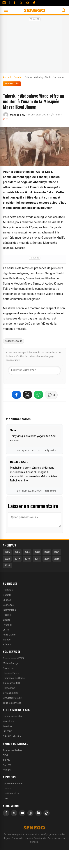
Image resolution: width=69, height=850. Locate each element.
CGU (5, 798)
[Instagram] (30, 813)
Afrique (7, 644)
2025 (17, 552)
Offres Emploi (10, 693)
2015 (56, 558)
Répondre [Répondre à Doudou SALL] (50, 490)
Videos (6, 639)
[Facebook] (14, 2)
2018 (27, 558)
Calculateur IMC (11, 683)
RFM (5, 755)
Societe (7, 595)
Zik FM (6, 760)
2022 (46, 552)
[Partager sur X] (27, 395)
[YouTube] (27, 2)
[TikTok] (46, 813)
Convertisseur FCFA (13, 658)
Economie (8, 604)
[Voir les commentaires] (51, 395)
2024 (27, 552)
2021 (56, 552)
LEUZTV (7, 731)
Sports (6, 619)
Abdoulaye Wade (13, 341)
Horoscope (9, 688)
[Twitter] (21, 2)
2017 (37, 558)
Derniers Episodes (12, 716)
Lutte (6, 629)
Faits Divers (9, 634)
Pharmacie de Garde (14, 678)
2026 (7, 552)
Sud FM (7, 765)
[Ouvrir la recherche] (63, 10)
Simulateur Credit (12, 698)
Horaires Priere (11, 673)
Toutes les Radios (12, 750)
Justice (7, 600)
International (9, 609)
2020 (7, 558)
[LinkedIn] (38, 813)
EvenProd (8, 726)
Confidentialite (11, 793)
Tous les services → (13, 702)
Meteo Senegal (11, 663)
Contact (7, 788)
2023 (37, 552)
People (7, 614)
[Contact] (4, 2)
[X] (14, 813)
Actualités (12, 84)
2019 (17, 558)
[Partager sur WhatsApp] (38, 395)
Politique (8, 590)
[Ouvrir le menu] (6, 10)
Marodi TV (8, 721)
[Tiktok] (34, 2)
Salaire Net (9, 668)
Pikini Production (12, 736)
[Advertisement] (34, 45)
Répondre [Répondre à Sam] (50, 450)
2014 (7, 565)
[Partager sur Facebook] (16, 395)
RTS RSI (7, 770)
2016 (46, 558)
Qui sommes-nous (12, 783)
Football (7, 624)
